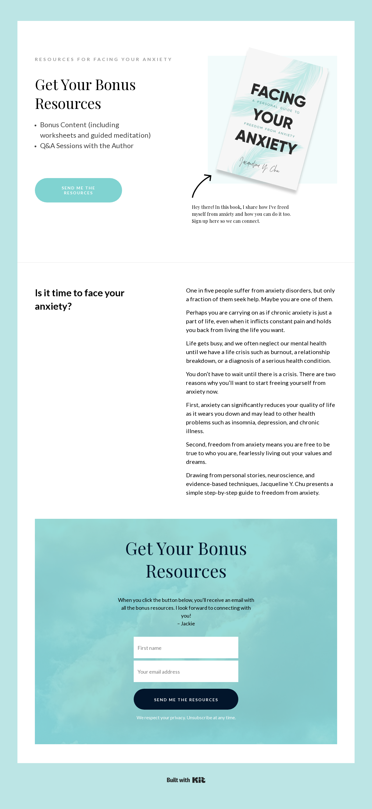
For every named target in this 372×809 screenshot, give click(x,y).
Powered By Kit (186, 780)
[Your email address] (186, 671)
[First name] (186, 647)
